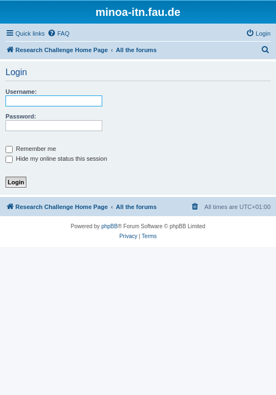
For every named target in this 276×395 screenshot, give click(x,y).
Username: (21, 91)
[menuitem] (58, 33)
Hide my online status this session (56, 158)
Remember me (30, 148)
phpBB (109, 226)
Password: (20, 116)
